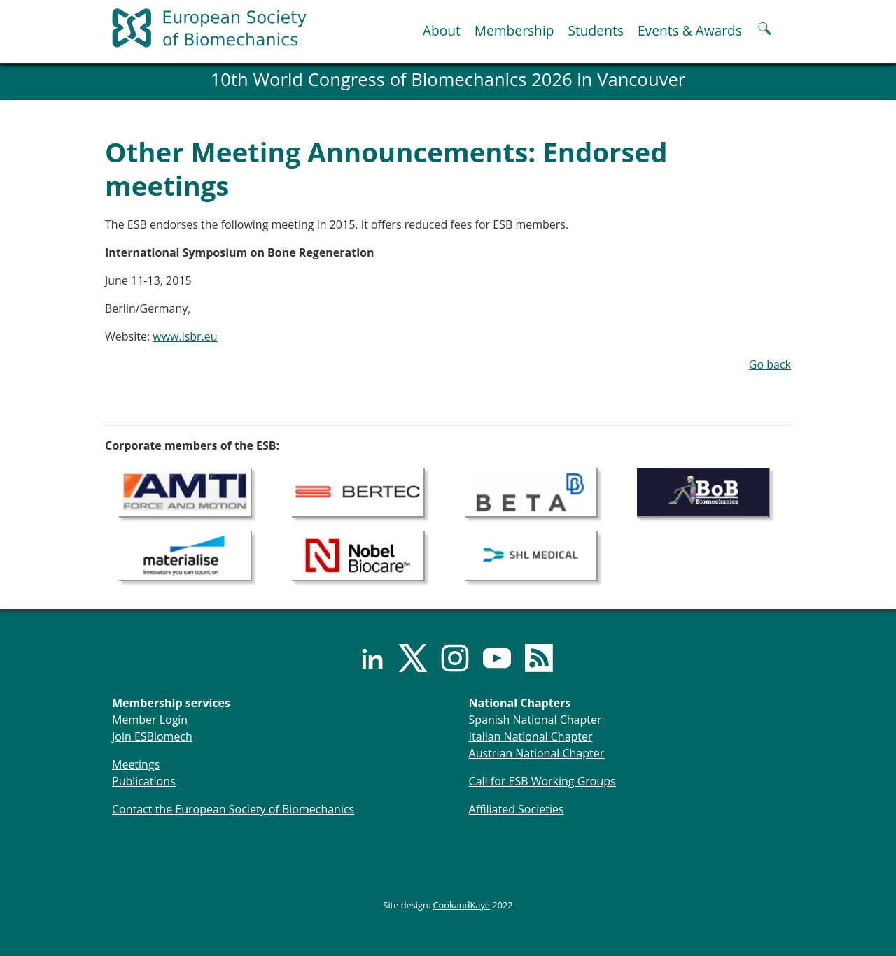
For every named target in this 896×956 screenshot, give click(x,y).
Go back (770, 364)
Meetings (136, 764)
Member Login (150, 719)
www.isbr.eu (185, 336)
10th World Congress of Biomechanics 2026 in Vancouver (448, 79)
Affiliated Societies (516, 809)
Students (595, 30)
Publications (144, 781)
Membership (514, 30)
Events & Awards (690, 30)
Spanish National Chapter (535, 719)
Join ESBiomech (152, 736)
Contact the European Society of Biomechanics (233, 809)
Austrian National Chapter (537, 753)
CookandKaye (462, 905)
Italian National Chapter (531, 736)
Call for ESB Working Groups (542, 781)
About (442, 30)
